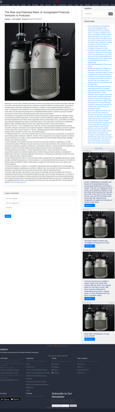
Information (4, 358)
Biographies (30, 387)
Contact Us (81, 364)
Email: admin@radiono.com (9, 380)
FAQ (16, 373)
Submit (8, 216)
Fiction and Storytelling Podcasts (36, 370)
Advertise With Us (83, 370)
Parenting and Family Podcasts (36, 381)
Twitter (54, 370)
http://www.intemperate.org (18, 182)
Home (28, 364)
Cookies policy (9, 373)
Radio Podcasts (58, 1)
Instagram (55, 367)
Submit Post (30, 367)
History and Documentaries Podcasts (38, 373)
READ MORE (99, 148)
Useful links (30, 358)
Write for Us (81, 373)
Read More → (89, 205)
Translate (29, 393)
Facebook (55, 364)
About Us (80, 367)
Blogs (28, 390)
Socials (54, 358)
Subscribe (73, 405)
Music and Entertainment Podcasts (37, 384)
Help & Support (82, 358)
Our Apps (3, 393)
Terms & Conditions (6, 370)
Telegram (55, 373)
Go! (111, 14)
